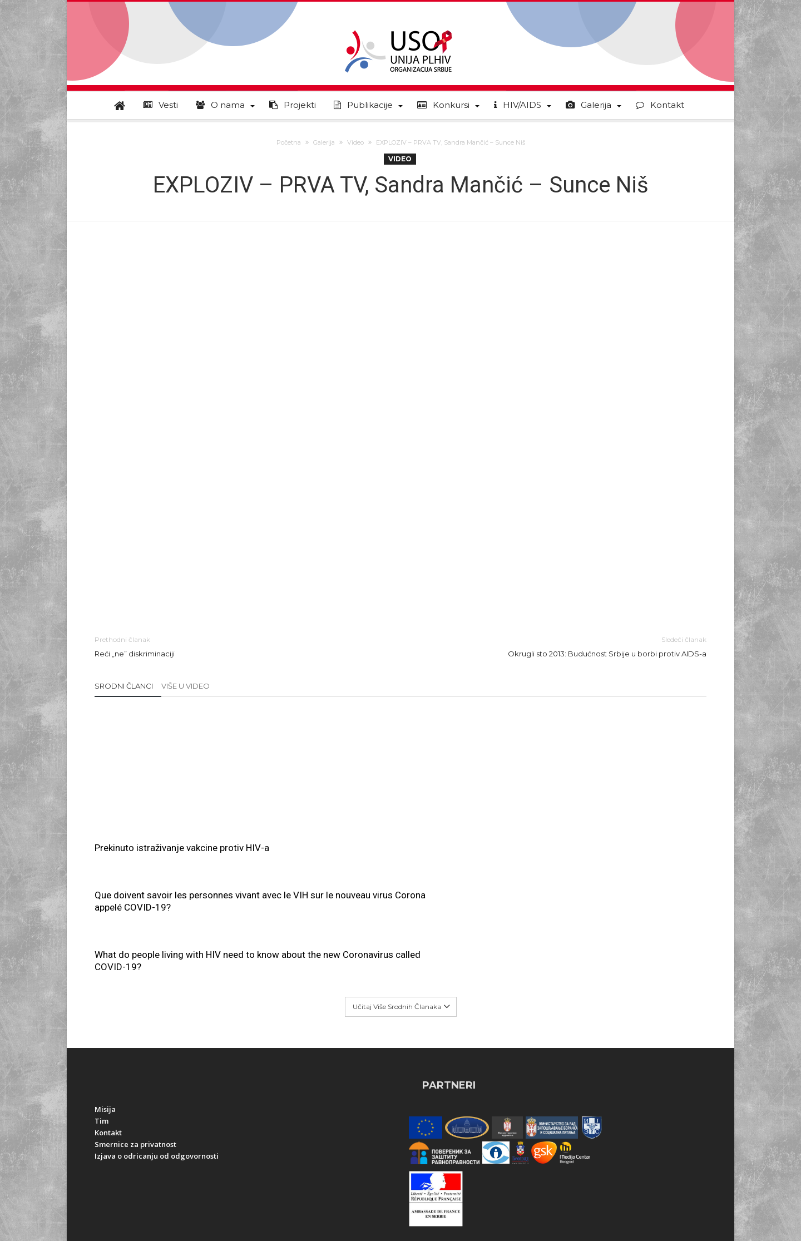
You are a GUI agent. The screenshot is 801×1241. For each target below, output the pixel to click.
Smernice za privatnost (135, 1025)
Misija (105, 990)
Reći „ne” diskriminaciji (239, 646)
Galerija (324, 142)
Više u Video (185, 685)
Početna (288, 142)
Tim (101, 1002)
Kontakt (108, 1013)
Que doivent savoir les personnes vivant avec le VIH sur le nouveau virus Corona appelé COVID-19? (400, 737)
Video (355, 142)
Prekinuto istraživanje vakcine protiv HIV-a (182, 847)
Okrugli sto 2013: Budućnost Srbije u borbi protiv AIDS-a (561, 646)
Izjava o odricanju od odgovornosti (157, 1037)
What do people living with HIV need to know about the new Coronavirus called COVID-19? (604, 731)
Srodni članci (124, 685)
